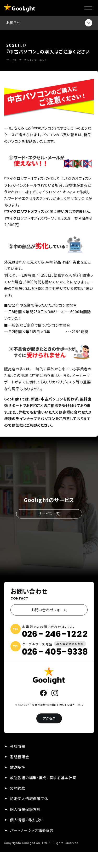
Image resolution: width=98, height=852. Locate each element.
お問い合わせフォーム (49, 609)
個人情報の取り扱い (26, 819)
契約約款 (17, 788)
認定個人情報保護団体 (29, 798)
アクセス (49, 718)
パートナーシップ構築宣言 (31, 830)
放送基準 (17, 767)
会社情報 (17, 746)
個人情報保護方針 (25, 809)
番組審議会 (19, 756)
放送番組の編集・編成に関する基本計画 (43, 777)
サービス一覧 (49, 513)
